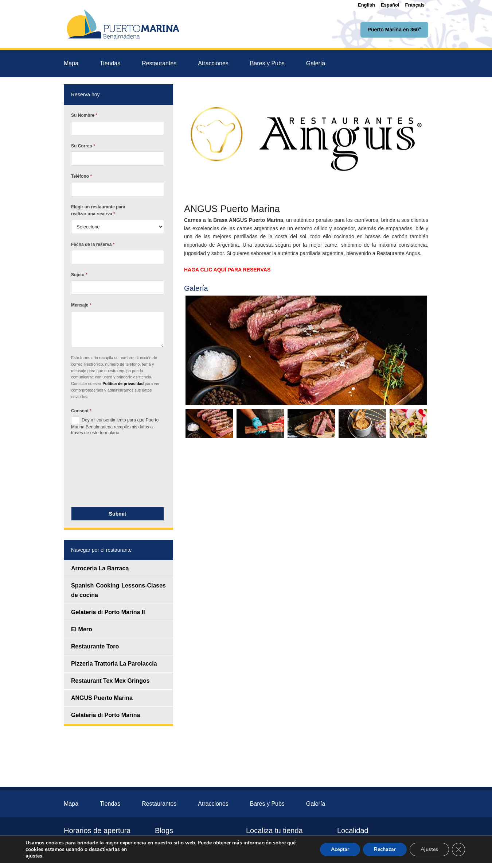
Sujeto (79, 274)
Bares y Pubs (267, 63)
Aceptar (340, 849)
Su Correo (83, 146)
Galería (315, 63)
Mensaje (81, 305)
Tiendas (110, 63)
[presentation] (101, 473)
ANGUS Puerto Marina (102, 698)
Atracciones (213, 63)
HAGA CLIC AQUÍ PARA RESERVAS (227, 270)
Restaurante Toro (95, 646)
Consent (81, 410)
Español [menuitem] (390, 5)
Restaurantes (159, 63)
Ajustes (429, 849)
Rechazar (385, 849)
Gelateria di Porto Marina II (108, 612)
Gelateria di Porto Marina (105, 715)
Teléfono (81, 176)
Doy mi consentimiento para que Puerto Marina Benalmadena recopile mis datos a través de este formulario (115, 425)
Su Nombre (84, 115)
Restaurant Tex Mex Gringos (110, 681)
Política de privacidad (123, 383)
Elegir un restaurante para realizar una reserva (98, 210)
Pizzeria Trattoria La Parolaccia (114, 663)
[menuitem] (366, 4)
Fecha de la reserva (92, 244)
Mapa (71, 63)
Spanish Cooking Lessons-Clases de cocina (118, 590)
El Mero (81, 629)
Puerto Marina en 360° (394, 29)
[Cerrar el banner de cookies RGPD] (458, 849)
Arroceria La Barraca (100, 568)
